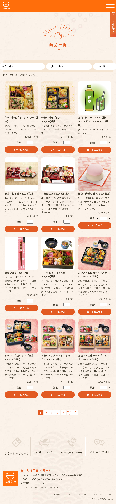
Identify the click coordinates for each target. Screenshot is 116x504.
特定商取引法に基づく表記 (76, 493)
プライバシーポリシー (103, 493)
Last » (75, 411)
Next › (69, 411)
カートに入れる (21, 148)
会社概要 (56, 493)
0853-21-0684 (32, 486)
